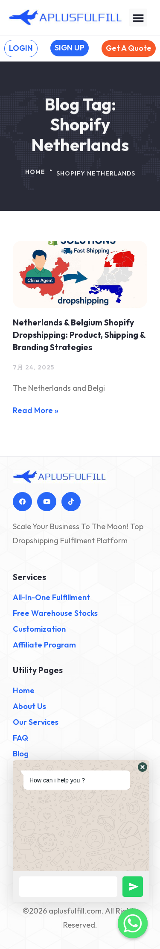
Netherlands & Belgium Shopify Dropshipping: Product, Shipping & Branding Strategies (79, 334)
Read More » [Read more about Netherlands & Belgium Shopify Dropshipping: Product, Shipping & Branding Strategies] (35, 410)
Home (35, 175)
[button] (138, 17)
